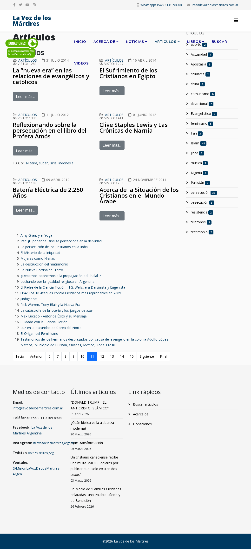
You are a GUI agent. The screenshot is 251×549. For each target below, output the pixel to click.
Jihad (197, 153)
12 (102, 356)
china (197, 84)
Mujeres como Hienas (37, 258)
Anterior (36, 356)
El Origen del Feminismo (39, 333)
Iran (196, 133)
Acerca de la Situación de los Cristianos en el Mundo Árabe (139, 195)
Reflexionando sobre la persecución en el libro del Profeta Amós (49, 130)
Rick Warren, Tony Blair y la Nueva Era (50, 304)
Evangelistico (203, 113)
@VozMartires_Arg (41, 453)
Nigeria (31, 163)
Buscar (219, 41)
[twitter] (20, 4)
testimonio (201, 232)
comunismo (202, 93)
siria (53, 163)
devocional (201, 103)
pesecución (202, 202)
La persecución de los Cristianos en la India (54, 247)
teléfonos (200, 222)
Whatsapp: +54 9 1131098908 (161, 5)
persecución (203, 192)
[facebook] (14, 4)
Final (163, 356)
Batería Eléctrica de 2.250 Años (48, 192)
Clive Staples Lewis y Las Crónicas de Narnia (133, 127)
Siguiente (147, 356)
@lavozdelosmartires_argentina (55, 443)
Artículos (165, 41)
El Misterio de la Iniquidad (40, 252)
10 (82, 356)
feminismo (201, 123)
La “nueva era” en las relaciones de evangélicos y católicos (51, 76)
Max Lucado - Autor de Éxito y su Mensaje (53, 316)
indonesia (66, 163)
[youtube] (27, 4)
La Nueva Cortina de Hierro (41, 270)
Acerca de (104, 41)
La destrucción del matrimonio (44, 264)
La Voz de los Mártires (32, 20)
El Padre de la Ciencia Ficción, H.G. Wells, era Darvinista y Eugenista (72, 287)
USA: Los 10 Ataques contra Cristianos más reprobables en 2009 (70, 293)
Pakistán (200, 182)
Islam (198, 143)
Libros (194, 41)
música (199, 163)
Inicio (80, 41)
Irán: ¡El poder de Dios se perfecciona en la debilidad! (61, 241)
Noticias (135, 41)
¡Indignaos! (28, 299)
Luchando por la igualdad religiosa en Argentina (57, 281)
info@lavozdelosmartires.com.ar (215, 5)
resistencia (201, 212)
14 (122, 356)
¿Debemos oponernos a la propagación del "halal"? (60, 275)
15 (132, 356)
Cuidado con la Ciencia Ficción (43, 322)
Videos (81, 63)
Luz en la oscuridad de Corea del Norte (50, 327)
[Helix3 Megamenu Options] (236, 20)
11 (92, 356)
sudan (43, 163)
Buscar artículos (145, 404)
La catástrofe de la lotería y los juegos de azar (56, 310)
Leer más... (25, 96)
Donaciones (142, 424)
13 (112, 356)
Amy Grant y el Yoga (36, 235)
